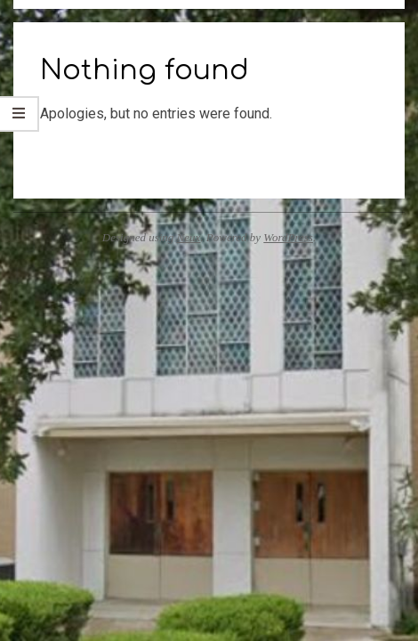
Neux (189, 237)
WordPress (288, 237)
